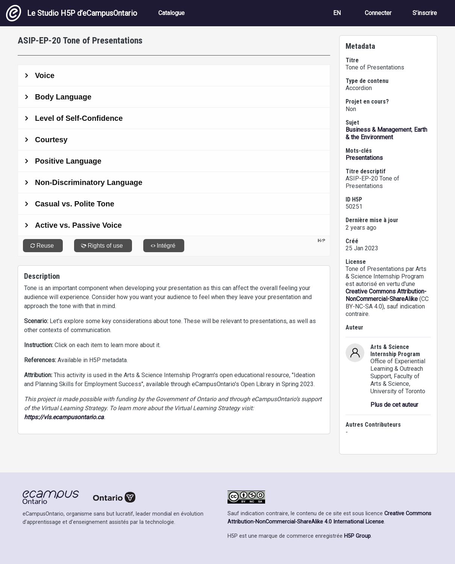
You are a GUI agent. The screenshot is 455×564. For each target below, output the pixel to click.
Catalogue (171, 13)
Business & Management (378, 129)
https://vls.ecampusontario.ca (64, 417)
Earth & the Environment (386, 133)
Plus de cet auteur (394, 404)
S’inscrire (425, 13)
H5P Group (357, 536)
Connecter (378, 13)
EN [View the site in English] (337, 13)
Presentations (364, 157)
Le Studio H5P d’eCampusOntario (71, 13)
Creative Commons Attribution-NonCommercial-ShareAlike (386, 295)
